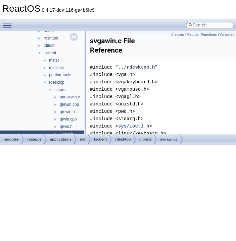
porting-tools (60, 75)
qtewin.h (67, 111)
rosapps (34, 139)
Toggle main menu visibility (9, 22)
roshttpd (51, 38)
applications (61, 139)
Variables (227, 34)
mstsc (54, 60)
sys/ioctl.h (133, 126)
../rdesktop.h (136, 67)
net (83, 139)
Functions (209, 34)
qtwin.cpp (68, 119)
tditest (49, 45)
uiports (60, 89)
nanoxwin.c (70, 97)
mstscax (56, 67)
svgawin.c (169, 139)
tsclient (50, 53)
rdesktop (56, 82)
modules (11, 139)
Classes (177, 34)
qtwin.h (66, 126)
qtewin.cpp (69, 104)
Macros (193, 34)
